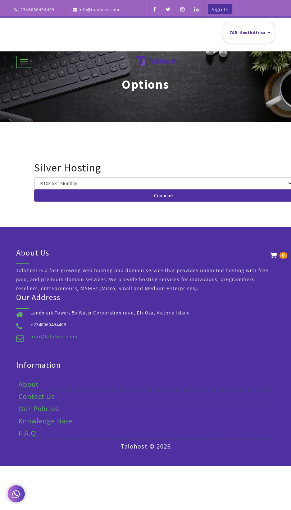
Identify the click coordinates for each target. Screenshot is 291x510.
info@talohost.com (54, 336)
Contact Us (37, 396)
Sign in (220, 9)
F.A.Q (27, 433)
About (29, 384)
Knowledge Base (46, 421)
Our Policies (39, 408)
